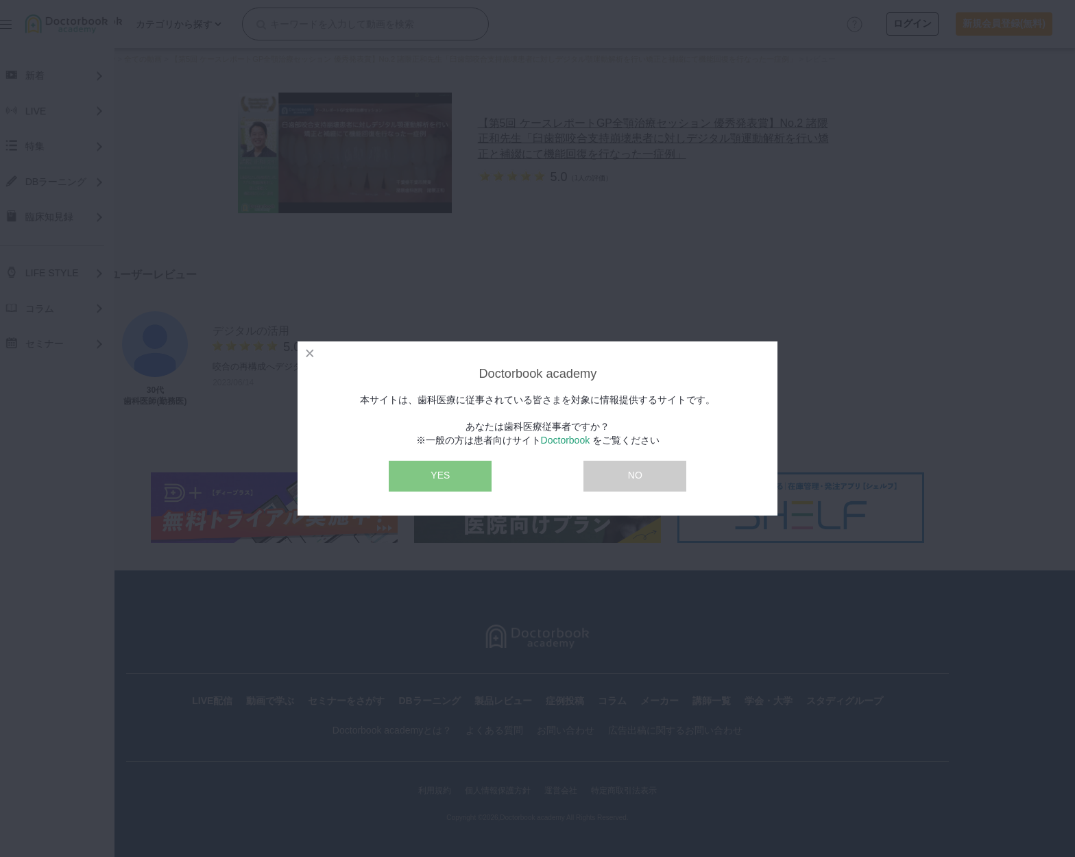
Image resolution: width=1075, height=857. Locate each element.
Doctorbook (565, 440)
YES (440, 475)
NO (635, 475)
